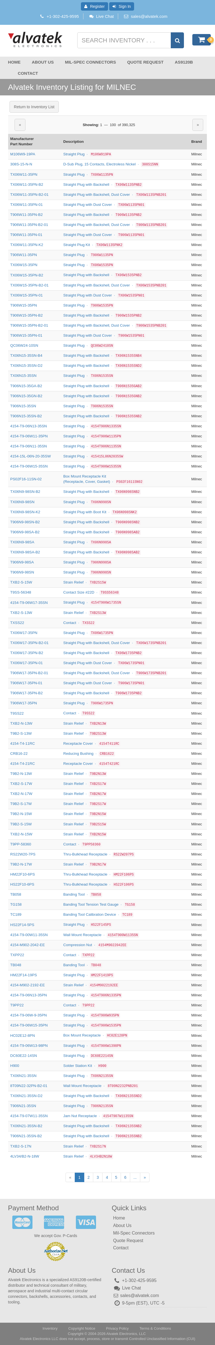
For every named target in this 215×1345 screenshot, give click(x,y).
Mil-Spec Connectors (90, 62)
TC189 (16, 914)
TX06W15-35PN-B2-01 (29, 285)
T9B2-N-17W (21, 864)
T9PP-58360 (20, 844)
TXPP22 (17, 955)
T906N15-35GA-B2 (26, 386)
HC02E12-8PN (22, 1035)
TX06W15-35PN (24, 265)
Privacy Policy (117, 1328)
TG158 (16, 904)
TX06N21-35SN (23, 1076)
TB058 (15, 894)
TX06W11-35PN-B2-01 (29, 194)
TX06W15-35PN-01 (26, 295)
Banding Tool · (82, 894)
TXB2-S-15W (21, 582)
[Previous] (70, 1177)
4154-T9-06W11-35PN (29, 436)
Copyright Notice (81, 1328)
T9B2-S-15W (21, 824)
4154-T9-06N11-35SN (28, 446)
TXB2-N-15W (21, 834)
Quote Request (145, 62)
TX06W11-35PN (24, 174)
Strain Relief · (85, 582)
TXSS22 (17, 623)
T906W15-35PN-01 (26, 335)
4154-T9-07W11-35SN (29, 1116)
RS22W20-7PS (23, 854)
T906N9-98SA (22, 562)
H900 (14, 1066)
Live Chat (101, 16)
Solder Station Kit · (85, 1066)
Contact (28, 73)
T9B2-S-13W (21, 733)
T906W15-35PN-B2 (26, 315)
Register (94, 6)
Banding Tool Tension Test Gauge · (99, 904)
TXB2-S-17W (21, 784)
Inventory (50, 1328)
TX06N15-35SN (23, 375)
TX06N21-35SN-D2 (26, 1096)
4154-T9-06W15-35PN (29, 1025)
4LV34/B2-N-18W (24, 1156)
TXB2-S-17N (20, 1146)
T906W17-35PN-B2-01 (29, 673)
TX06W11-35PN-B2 (26, 184)
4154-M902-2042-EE (27, 945)
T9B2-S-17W (21, 804)
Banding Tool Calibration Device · (98, 914)
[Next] (144, 1177)
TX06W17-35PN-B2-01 (29, 643)
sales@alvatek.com (149, 16)
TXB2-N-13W (21, 723)
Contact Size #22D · (91, 592)
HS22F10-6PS (22, 884)
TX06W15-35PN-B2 (26, 275)
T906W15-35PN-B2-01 (29, 325)
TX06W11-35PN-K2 (26, 245)
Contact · (79, 622)
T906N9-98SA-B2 (25, 532)
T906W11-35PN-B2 (26, 215)
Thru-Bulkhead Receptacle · (99, 854)
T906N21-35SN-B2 (26, 1136)
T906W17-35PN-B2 (26, 693)
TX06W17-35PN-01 (26, 663)
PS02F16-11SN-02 (26, 479)
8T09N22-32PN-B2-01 (28, 1086)
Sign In (122, 6)
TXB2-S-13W (21, 612)
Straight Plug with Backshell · (103, 184)
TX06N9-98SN (22, 502)
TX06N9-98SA (22, 542)
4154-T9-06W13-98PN (29, 1045)
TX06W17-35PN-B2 (26, 653)
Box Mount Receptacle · (95, 1035)
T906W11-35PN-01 (26, 235)
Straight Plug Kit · (93, 245)
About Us (43, 62)
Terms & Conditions (155, 1328)
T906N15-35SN (23, 406)
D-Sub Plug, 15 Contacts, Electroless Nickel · (111, 164)
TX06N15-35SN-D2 (26, 365)
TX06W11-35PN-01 (26, 205)
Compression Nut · (95, 945)
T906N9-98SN (22, 572)
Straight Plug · (87, 154)
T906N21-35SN (23, 1106)
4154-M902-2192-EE (27, 985)
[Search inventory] (130, 40)
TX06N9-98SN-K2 (25, 512)
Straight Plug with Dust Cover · (104, 205)
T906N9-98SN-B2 (25, 522)
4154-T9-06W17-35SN (29, 602)
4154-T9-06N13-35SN (28, 426)
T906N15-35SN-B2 (26, 416)
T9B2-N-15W (21, 814)
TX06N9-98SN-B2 (25, 492)
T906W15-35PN (23, 305)
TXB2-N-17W (21, 794)
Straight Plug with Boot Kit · (100, 512)
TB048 (15, 965)
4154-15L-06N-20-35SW (30, 456)
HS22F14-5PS (22, 924)
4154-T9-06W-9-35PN (28, 1015)
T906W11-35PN (23, 255)
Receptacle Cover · (91, 743)
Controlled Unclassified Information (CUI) (162, 1339)
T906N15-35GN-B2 (26, 396)
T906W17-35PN (23, 703)
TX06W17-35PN (24, 633)
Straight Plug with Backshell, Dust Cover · (115, 194)
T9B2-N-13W (21, 774)
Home (14, 62)
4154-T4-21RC (22, 763)
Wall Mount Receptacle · (101, 934)
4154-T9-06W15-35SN (29, 466)
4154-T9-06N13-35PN (28, 995)
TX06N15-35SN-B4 (26, 355)
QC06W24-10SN (24, 345)
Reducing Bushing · (89, 753)
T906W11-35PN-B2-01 (29, 225)
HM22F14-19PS (23, 975)
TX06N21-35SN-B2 (26, 1126)
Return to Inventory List (34, 107)
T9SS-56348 (20, 592)
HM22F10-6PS (22, 874)
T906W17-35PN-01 (26, 683)
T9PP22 (17, 1005)
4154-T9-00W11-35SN (29, 934)
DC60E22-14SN (23, 1056)
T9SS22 (17, 713)
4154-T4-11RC (22, 743)
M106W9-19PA (22, 154)
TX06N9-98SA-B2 (25, 552)
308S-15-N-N (21, 164)
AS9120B (184, 62)
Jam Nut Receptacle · (98, 1116)
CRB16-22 (19, 753)
